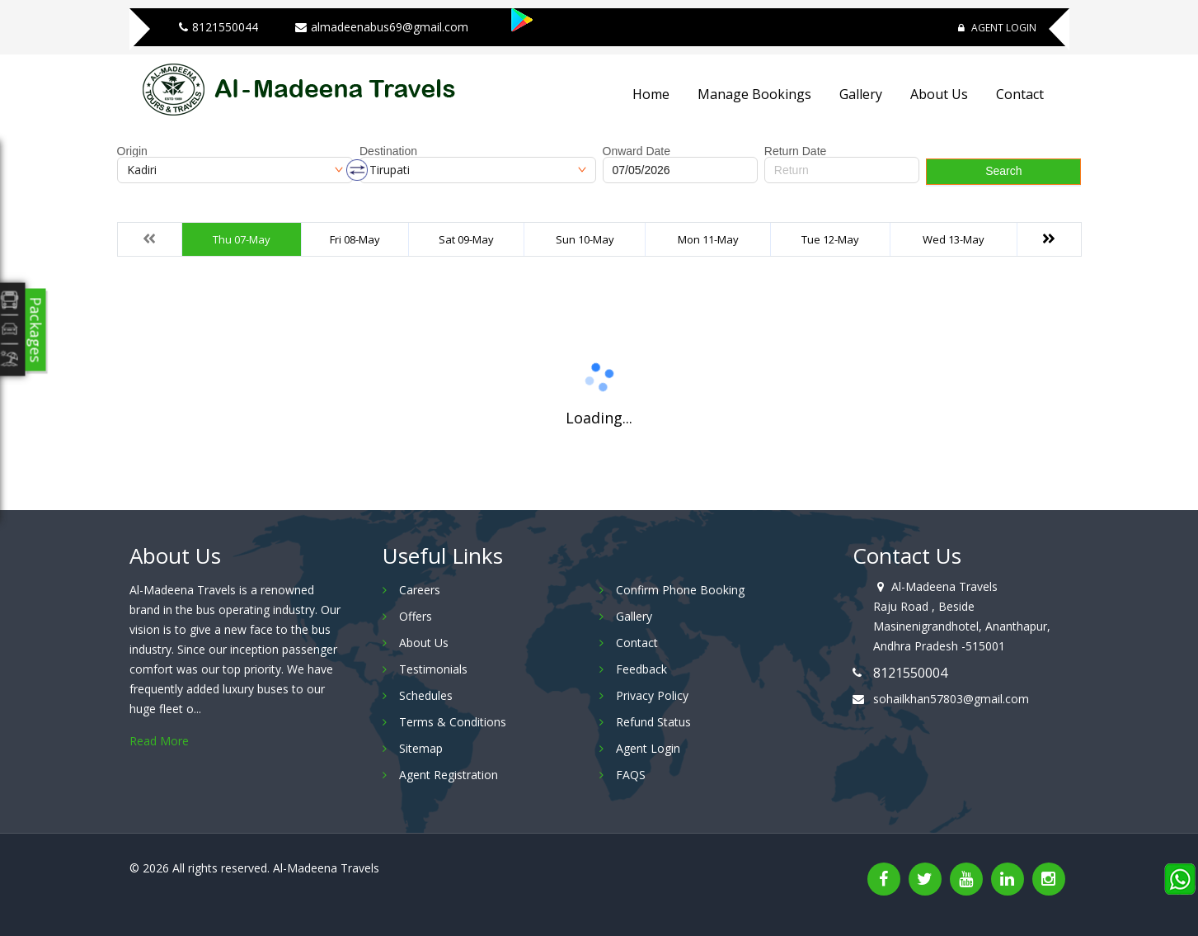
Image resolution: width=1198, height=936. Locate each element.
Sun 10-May (585, 239)
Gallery (860, 94)
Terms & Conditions (452, 722)
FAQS (631, 774)
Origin (132, 151)
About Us (939, 94)
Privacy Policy (652, 695)
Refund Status (653, 722)
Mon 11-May (708, 239)
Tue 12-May (830, 239)
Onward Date (636, 151)
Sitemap (421, 748)
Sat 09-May (466, 239)
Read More (159, 741)
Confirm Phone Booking (680, 590)
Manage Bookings (754, 94)
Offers (415, 616)
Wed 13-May (953, 239)
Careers (419, 590)
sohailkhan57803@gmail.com (951, 699)
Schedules (426, 695)
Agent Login (997, 28)
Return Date (795, 151)
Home (650, 94)
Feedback (641, 669)
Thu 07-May (241, 239)
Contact (1020, 94)
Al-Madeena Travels (326, 868)
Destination (388, 151)
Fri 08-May (355, 239)
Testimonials (433, 669)
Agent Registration (448, 774)
